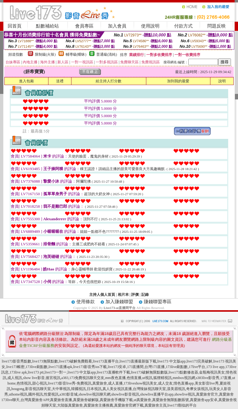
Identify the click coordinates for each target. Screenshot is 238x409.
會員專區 (84, 26)
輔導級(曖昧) (76, 54)
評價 (135, 294)
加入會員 (117, 26)
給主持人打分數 (108, 81)
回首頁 (14, 26)
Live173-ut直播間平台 (120, 308)
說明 (222, 81)
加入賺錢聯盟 (119, 301)
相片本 (123, 294)
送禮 (59, 81)
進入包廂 (26, 81)
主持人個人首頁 (102, 294)
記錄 (145, 294)
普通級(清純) (106, 54)
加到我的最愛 (178, 81)
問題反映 (216, 26)
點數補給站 (47, 26)
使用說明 (150, 26)
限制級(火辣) (45, 54)
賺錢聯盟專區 (157, 301)
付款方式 (183, 26)
